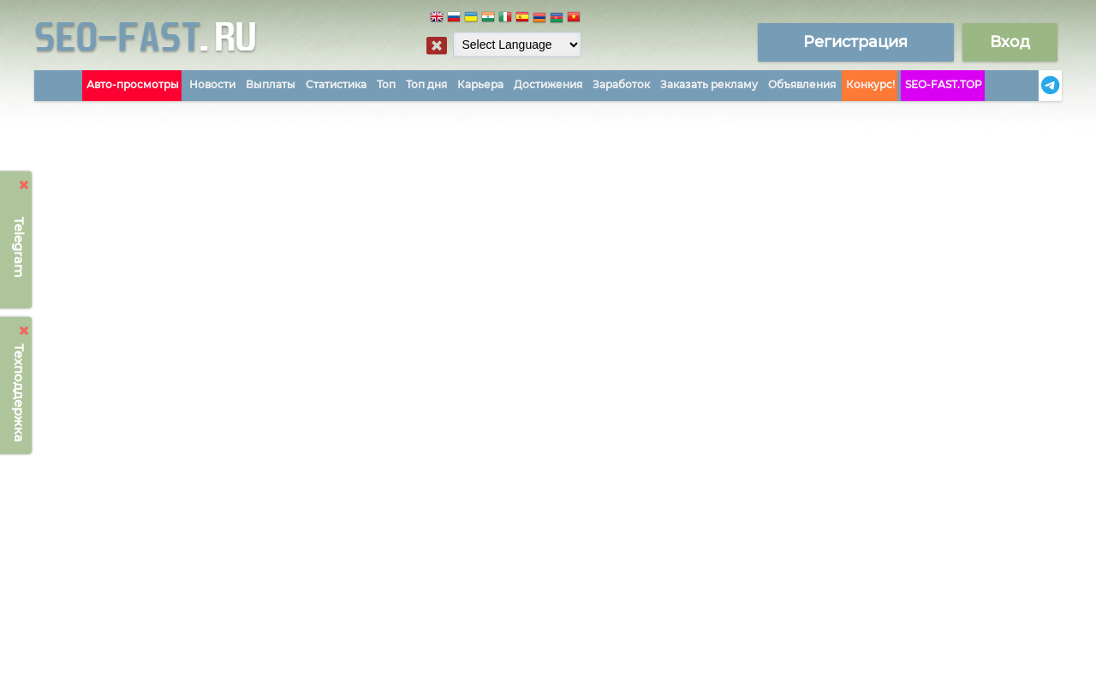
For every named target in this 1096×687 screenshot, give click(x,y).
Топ (386, 84)
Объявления (802, 84)
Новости (212, 84)
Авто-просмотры (132, 84)
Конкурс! (870, 84)
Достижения (548, 84)
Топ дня (426, 84)
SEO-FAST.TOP (943, 84)
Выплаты (270, 84)
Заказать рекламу (709, 84)
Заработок (621, 84)
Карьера (480, 84)
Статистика (336, 84)
